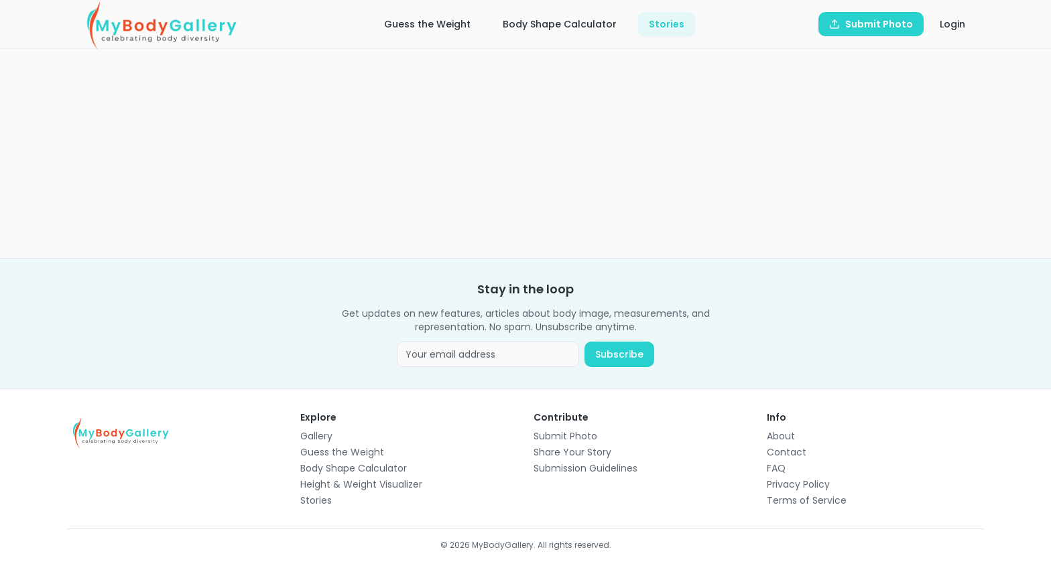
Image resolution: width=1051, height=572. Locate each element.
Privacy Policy (798, 484)
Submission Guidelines (585, 468)
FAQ (776, 468)
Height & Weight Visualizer (361, 484)
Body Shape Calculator (560, 24)
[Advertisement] (469, 153)
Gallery (316, 436)
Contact (786, 452)
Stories (666, 24)
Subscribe (619, 354)
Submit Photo (565, 436)
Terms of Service (807, 500)
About (781, 436)
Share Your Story (572, 452)
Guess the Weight (427, 24)
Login (952, 24)
